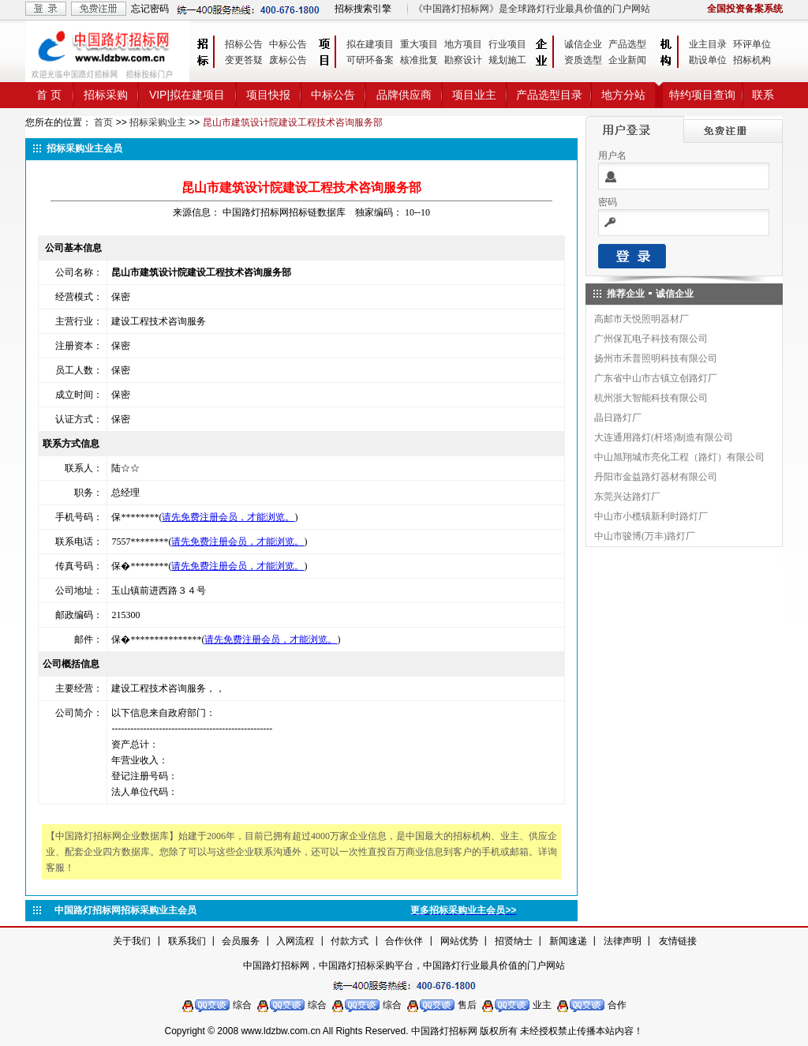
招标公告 (244, 44)
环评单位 (752, 44)
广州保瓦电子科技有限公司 (651, 338)
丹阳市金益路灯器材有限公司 (655, 476)
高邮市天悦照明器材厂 (641, 318)
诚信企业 (583, 44)
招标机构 (752, 60)
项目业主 (474, 94)
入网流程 (295, 941)
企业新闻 (627, 60)
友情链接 (678, 941)
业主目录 (708, 44)
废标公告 (288, 60)
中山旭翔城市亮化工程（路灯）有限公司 (679, 457)
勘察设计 (463, 60)
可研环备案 (370, 60)
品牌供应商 (404, 94)
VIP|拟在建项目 (187, 94)
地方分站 (623, 94)
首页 (103, 122)
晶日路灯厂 (618, 417)
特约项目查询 (702, 94)
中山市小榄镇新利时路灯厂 (651, 516)
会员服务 (241, 941)
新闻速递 (568, 941)
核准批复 (419, 60)
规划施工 (507, 60)
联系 (763, 94)
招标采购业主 (157, 122)
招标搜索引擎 (363, 8)
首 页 (49, 94)
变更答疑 (244, 60)
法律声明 (623, 941)
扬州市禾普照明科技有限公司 (655, 358)
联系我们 (187, 941)
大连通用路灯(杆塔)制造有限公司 (663, 437)
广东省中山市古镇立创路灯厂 (655, 378)
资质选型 (583, 60)
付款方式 (349, 941)
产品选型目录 (549, 94)
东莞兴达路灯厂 (627, 496)
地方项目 (463, 44)
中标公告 (288, 44)
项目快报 (268, 94)
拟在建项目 (370, 44)
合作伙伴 (404, 941)
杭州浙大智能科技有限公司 (651, 397)
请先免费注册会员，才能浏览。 (228, 517)
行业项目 (507, 44)
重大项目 (419, 44)
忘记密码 (150, 8)
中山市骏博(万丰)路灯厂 (644, 536)
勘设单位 (708, 60)
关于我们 (132, 941)
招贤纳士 (514, 941)
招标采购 (106, 94)
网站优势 (459, 941)
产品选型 (627, 44)
